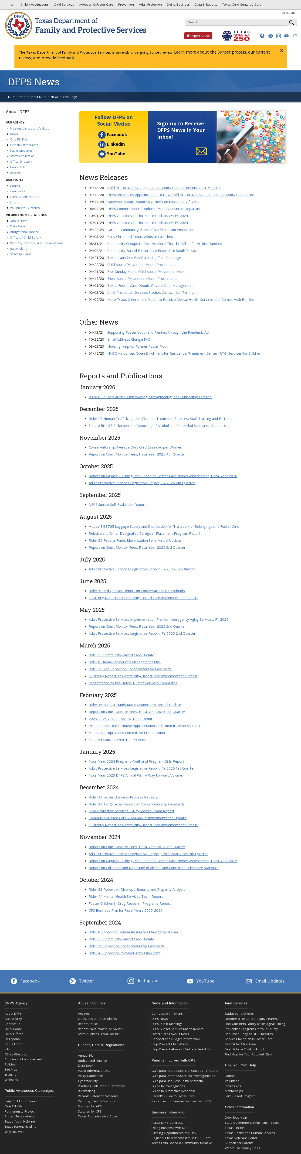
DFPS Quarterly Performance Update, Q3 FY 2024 (147, 222)
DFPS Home (16, 97)
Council (15, 186)
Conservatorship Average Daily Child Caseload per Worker (135, 447)
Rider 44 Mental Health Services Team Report (126, 896)
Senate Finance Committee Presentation (121, 739)
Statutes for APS (90, 1106)
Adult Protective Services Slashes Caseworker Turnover (152, 292)
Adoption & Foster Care (95, 5)
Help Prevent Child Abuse (170, 1044)
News (55, 97)
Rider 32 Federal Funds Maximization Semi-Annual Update (135, 540)
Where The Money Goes (242, 1148)
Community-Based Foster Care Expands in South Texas (151, 250)
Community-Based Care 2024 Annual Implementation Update (137, 817)
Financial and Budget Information (176, 1039)
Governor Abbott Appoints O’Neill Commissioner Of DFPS (153, 201)
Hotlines (84, 1013)
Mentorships (234, 1091)
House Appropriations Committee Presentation (127, 732)
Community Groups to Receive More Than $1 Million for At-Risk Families (164, 243)
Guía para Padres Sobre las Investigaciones (183, 1076)
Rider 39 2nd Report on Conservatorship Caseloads (130, 669)
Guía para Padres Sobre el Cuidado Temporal (185, 1070)
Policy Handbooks (91, 1076)
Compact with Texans (167, 1013)
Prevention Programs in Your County (251, 1029)
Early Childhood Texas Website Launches (140, 236)
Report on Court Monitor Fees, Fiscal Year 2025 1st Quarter (137, 711)
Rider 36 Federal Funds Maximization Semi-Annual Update (135, 704)
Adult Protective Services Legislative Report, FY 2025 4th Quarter (142, 482)
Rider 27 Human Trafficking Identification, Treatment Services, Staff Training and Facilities (160, 418)
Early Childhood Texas (21, 1101)
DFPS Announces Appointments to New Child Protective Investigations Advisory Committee (180, 194)
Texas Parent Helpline (20, 1126)
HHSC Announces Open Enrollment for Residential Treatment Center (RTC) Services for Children (184, 353)
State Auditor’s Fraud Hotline (98, 1034)
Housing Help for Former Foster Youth (138, 346)
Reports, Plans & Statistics (96, 1101)
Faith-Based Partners (25, 197)
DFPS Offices (14, 1034)
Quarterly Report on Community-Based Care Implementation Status (143, 597)
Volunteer (232, 1081)
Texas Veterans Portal (241, 1138)
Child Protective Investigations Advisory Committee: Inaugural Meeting (164, 187)
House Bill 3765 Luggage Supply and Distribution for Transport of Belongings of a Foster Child (164, 526)
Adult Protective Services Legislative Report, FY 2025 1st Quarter (142, 768)
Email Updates (264, 981)
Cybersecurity (88, 1081)
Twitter (81, 981)
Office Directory (21, 161)
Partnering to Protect (19, 1111)
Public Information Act (94, 1070)
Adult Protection (150, 5)
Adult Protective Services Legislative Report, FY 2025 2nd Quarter (142, 633)
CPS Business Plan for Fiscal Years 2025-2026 (125, 910)
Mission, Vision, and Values (29, 128)
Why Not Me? (14, 1132)
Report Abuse (197, 36)
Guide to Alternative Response (174, 1091)
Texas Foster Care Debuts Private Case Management (150, 285)
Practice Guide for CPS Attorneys (101, 1086)
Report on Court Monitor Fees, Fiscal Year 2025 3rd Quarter (137, 547)
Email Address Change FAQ (129, 339)
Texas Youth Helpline (20, 1121)
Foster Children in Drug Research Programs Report (130, 903)
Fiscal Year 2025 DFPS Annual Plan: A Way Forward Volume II (137, 775)
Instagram (143, 980)
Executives (17, 191)
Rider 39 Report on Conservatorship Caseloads (127, 946)
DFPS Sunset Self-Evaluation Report (117, 504)
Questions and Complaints (97, 1019)
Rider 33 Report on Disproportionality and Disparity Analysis (137, 889)
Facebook (112, 134)
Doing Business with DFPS (170, 1128)
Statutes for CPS (90, 1111)
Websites (11, 1080)
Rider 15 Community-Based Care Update (121, 655)
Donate (230, 1076)
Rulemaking (18, 249)
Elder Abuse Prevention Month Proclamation (142, 278)
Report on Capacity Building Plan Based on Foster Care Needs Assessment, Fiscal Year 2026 (163, 475)
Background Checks (239, 1013)
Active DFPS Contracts (167, 1122)
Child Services (63, 5)
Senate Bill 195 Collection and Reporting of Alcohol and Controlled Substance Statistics (157, 425)
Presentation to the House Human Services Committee (133, 683)
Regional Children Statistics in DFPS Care (181, 1138)
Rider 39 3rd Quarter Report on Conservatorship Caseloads (137, 590)
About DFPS (38, 97)
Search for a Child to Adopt (244, 1049)
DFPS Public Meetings (167, 1024)
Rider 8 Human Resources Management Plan (125, 662)
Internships (233, 1086)
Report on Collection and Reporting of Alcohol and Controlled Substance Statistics (154, 867)
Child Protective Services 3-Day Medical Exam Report (131, 810)
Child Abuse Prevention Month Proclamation (142, 264)
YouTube (111, 153)
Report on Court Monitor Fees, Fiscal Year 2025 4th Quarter (137, 454)
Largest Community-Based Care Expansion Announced (150, 229)
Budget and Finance (24, 232)
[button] (262, 36)
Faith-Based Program (240, 1096)
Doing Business (178, 5)
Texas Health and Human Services (250, 1133)
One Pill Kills (19, 139)
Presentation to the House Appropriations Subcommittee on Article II (144, 725)
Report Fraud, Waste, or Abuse (100, 1029)
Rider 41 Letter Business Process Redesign (124, 797)
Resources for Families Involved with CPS (181, 1101)
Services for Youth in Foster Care (248, 1039)
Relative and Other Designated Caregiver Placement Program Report (144, 533)
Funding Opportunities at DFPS (174, 1133)
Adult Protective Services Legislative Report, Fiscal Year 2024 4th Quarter (148, 853)
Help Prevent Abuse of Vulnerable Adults (181, 1049)
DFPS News (160, 1019)
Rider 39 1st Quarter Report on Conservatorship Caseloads (137, 804)
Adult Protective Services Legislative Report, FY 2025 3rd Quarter (142, 569)
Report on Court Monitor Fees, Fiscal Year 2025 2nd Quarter (137, 626)
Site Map (11, 1069)
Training (10, 1074)
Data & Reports (205, 5)
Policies (15, 173)
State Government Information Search (253, 1122)
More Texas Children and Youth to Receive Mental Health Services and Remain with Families (181, 299)
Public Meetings (21, 150)
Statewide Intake (22, 156)
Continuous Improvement (23, 1059)
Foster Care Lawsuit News (170, 1034)
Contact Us (18, 167)
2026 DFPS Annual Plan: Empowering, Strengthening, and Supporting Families (150, 396)
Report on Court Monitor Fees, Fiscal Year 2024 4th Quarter (137, 846)
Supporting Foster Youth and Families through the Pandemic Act (158, 332)
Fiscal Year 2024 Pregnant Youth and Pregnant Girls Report (136, 761)
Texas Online (234, 1128)
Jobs (13, 202)
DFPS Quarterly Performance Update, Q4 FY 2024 (147, 215)
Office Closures (16, 1054)
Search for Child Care (240, 1044)
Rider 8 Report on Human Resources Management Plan (133, 932)
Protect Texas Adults (19, 1116)
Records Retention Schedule (98, 1096)
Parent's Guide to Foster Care (173, 1096)
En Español (289, 12)
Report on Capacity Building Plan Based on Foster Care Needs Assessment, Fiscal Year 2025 (163, 860)
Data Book (17, 226)
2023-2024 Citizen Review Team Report (121, 718)
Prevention (125, 5)
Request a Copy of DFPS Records (249, 1034)
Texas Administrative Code (97, 1116)
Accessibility (13, 1019)
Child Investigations (34, 5)
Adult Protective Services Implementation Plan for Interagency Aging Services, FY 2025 (158, 619)
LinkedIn (111, 144)
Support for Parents (239, 1143)
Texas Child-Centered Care (241, 5)
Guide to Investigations (168, 1086)
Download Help (236, 1117)
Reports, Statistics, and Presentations (37, 243)
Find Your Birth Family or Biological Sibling (255, 1024)
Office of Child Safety (25, 237)
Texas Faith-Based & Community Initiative (182, 1143)
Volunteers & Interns (25, 208)
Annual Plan (18, 221)
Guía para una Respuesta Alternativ (177, 1081)
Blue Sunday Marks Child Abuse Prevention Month (146, 271)
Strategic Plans (20, 254)
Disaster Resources (24, 145)
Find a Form (13, 1044)
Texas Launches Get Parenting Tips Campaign (144, 257)
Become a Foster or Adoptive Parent (251, 1019)
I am (11, 5)
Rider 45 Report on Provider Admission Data (124, 953)
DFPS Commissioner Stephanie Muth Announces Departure (154, 208)
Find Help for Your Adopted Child (248, 1054)
